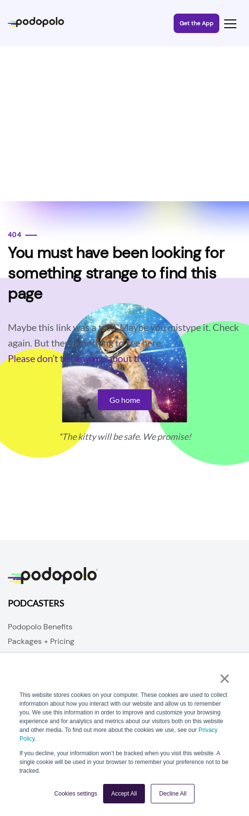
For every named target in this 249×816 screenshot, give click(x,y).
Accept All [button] (124, 793)
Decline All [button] (172, 793)
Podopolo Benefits (40, 627)
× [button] (224, 678)
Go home (124, 399)
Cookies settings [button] (75, 793)
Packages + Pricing (41, 641)
